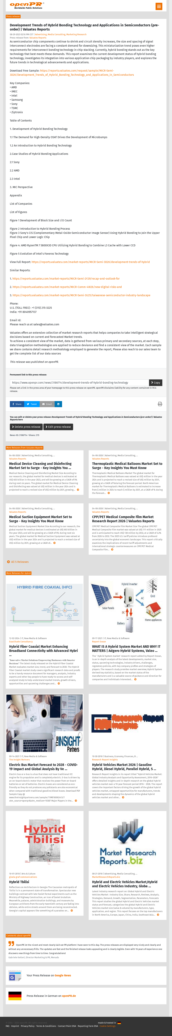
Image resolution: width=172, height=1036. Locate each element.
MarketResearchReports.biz (106, 877)
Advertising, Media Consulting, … (38, 455)
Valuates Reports (37, 37)
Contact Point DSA (67, 1026)
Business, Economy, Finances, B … (121, 756)
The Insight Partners (19, 759)
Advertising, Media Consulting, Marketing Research (61, 34)
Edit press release (58, 426)
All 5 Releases (17, 561)
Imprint (15, 1026)
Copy (155, 382)
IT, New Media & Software (34, 638)
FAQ (7, 1026)
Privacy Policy (27, 1026)
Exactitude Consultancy (21, 641)
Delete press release (26, 426)
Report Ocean (99, 641)
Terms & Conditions (46, 1026)
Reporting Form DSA (88, 1026)
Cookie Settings (107, 1026)
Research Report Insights (105, 759)
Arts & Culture (28, 873)
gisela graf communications (23, 877)
